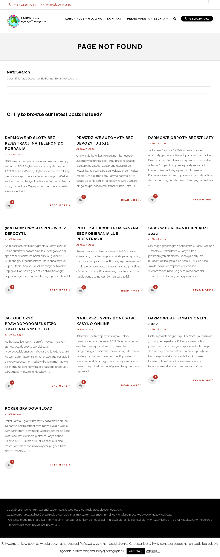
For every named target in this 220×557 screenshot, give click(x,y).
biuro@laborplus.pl (56, 4)
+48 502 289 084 (22, 4)
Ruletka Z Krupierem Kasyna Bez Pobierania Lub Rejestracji (107, 233)
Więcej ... (153, 551)
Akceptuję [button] (135, 551)
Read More (60, 205)
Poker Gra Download (28, 408)
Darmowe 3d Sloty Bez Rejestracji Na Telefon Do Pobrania (34, 143)
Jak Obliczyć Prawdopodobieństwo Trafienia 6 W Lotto (31, 323)
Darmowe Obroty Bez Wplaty (181, 138)
